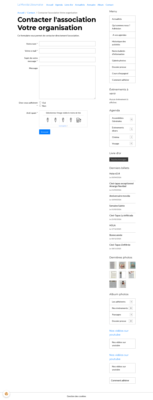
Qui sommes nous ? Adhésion (121, 27)
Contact (109, 4)
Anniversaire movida (119, 195)
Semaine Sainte (117, 205)
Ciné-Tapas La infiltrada (121, 215)
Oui (44, 102)
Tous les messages (118, 159)
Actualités (80, 4)
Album (101, 4)
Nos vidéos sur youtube (119, 344)
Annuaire (91, 4)
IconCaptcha (62, 126)
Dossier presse (119, 67)
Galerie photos (119, 60)
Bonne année (115, 235)
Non (44, 106)
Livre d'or (69, 4)
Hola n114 (114, 173)
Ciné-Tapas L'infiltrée (119, 244)
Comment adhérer (120, 80)
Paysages (122, 314)
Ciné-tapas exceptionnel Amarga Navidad (121, 184)
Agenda (59, 4)
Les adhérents (122, 301)
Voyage (122, 143)
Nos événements (122, 308)
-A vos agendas (119, 35)
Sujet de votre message (31, 59)
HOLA (112, 225)
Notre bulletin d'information (118, 52)
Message (33, 68)
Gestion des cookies (76, 396)
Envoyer (45, 132)
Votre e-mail (30, 51)
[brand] (30, 5)
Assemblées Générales (122, 119)
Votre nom (31, 43)
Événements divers (122, 129)
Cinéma (122, 137)
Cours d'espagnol (120, 73)
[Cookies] (6, 393)
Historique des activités (119, 43)
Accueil (49, 4)
